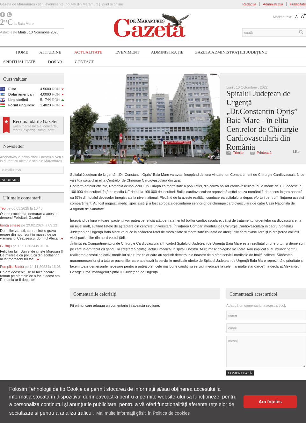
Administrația (273, 4)
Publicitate (298, 4)
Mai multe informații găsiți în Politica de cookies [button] (143, 413)
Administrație (167, 52)
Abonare (10, 180)
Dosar (55, 61)
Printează (264, 152)
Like (296, 152)
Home (22, 52)
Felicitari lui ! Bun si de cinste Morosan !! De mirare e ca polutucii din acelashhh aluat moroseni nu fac (31, 255)
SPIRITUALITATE (19, 61)
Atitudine (50, 52)
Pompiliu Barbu (30, 267)
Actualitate (88, 52)
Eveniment (127, 52)
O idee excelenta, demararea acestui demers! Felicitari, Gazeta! (28, 215)
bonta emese (28, 225)
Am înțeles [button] (270, 401)
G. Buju (24, 246)
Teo (21, 208)
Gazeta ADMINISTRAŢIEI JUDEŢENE (230, 52)
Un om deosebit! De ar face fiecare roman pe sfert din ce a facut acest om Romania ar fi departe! (30, 276)
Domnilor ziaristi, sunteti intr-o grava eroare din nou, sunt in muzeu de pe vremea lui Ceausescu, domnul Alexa (31, 234)
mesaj (266, 351)
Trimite (238, 152)
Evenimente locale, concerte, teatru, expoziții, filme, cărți (35, 128)
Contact (84, 61)
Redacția (249, 4)
